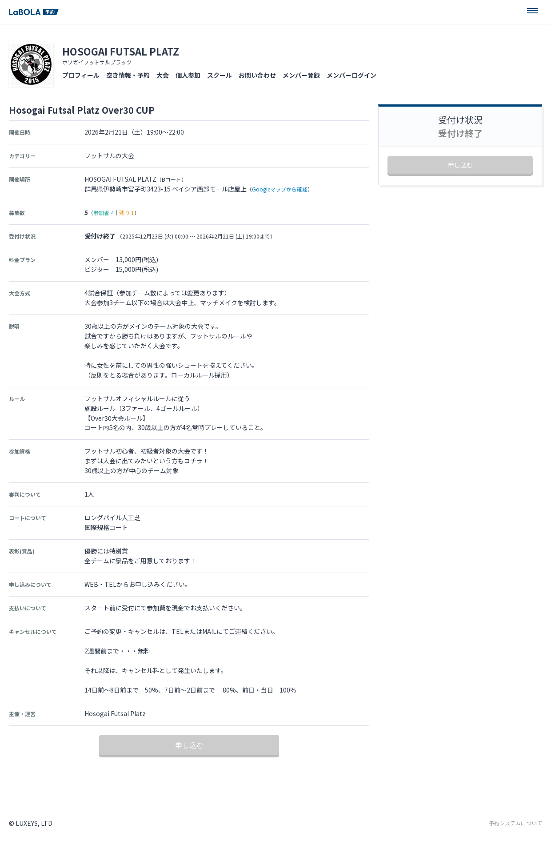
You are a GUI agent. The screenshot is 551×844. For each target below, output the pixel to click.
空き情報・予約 (128, 75)
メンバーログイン (351, 75)
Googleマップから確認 (279, 189)
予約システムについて (515, 823)
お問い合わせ (257, 75)
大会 (162, 75)
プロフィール (81, 75)
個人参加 (188, 75)
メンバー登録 (301, 75)
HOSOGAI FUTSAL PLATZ (120, 51)
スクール (219, 75)
